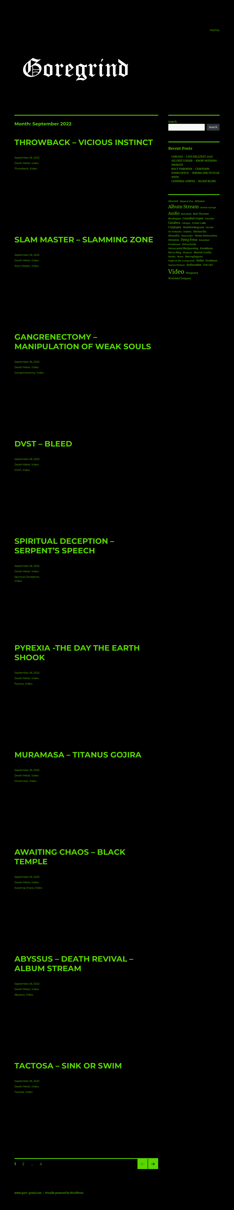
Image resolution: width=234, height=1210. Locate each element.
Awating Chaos (24, 887)
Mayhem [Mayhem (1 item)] (187, 252)
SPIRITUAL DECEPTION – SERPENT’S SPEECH (64, 545)
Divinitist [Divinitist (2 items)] (173, 239)
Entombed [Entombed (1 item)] (204, 240)
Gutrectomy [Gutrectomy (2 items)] (189, 244)
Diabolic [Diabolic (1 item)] (187, 231)
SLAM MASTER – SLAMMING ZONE (83, 239)
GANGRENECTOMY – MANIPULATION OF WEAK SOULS (82, 341)
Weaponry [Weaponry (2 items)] (192, 272)
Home (215, 30)
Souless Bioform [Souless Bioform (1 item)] (176, 265)
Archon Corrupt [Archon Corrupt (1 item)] (208, 207)
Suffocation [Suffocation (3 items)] (193, 265)
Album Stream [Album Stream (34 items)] (183, 206)
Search (172, 121)
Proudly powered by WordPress (64, 1193)
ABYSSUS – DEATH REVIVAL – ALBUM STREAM (73, 963)
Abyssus (19, 994)
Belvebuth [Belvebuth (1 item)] (186, 214)
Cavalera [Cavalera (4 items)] (174, 223)
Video (35, 163)
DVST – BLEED (43, 443)
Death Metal (22, 163)
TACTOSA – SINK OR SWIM (68, 1065)
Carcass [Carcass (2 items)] (209, 218)
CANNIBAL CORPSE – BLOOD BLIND (193, 181)
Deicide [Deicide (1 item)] (210, 227)
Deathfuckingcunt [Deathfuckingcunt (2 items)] (193, 227)
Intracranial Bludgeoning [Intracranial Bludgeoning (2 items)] (183, 248)
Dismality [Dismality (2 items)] (174, 235)
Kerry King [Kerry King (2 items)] (174, 252)
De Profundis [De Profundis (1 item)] (175, 231)
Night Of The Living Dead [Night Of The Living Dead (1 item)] (181, 261)
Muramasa (21, 780)
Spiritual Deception (26, 576)
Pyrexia (19, 683)
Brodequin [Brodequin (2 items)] (174, 218)
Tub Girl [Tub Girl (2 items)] (208, 264)
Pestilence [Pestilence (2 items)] (211, 260)
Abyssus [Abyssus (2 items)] (200, 201)
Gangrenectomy (24, 372)
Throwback (21, 168)
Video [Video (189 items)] (176, 271)
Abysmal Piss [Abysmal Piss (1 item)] (186, 201)
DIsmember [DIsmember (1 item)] (187, 236)
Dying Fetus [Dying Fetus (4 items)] (189, 240)
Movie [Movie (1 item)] (180, 256)
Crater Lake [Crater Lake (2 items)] (199, 222)
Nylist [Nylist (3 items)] (200, 260)
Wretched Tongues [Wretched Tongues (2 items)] (179, 278)
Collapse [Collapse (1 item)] (186, 223)
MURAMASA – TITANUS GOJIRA (77, 754)
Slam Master (22, 265)
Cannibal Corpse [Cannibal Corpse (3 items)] (193, 218)
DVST (17, 469)
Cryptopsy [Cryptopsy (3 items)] (174, 227)
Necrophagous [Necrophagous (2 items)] (194, 256)
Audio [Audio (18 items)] (174, 213)
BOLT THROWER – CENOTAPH (190, 169)
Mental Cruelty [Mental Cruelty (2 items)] (202, 252)
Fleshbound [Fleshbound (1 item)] (174, 244)
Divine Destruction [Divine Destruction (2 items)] (206, 235)
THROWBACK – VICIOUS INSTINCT (83, 142)
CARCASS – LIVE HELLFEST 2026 (192, 156)
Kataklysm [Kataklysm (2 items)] (206, 248)
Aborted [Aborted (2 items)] (173, 201)
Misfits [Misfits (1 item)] (172, 256)
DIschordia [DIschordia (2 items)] (199, 231)
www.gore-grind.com (28, 1193)
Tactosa (19, 1091)
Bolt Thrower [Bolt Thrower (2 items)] (201, 213)
